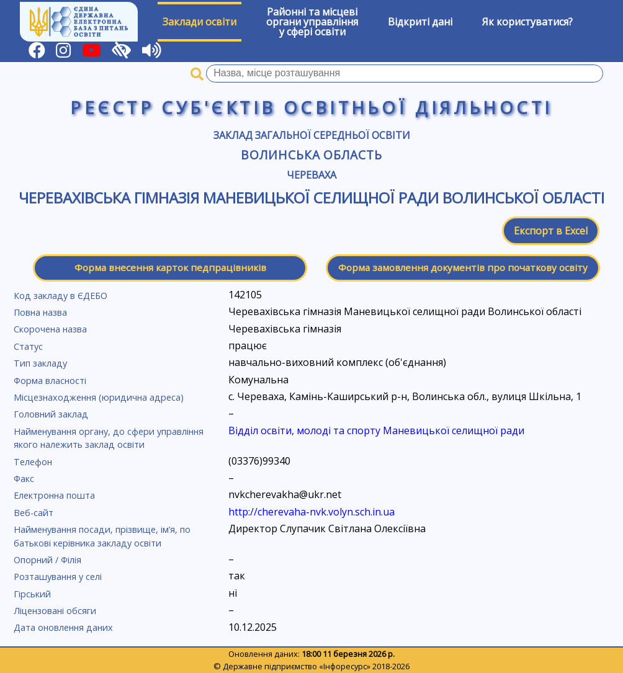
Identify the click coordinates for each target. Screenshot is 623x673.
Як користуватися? (527, 22)
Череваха (311, 175)
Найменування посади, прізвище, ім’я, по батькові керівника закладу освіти (102, 536)
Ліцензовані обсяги (55, 611)
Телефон (33, 462)
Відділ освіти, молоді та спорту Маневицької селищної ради (376, 430)
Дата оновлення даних (63, 627)
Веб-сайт (33, 513)
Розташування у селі (58, 576)
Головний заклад (51, 414)
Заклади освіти (199, 22)
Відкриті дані (420, 22)
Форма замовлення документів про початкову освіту (463, 267)
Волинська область (311, 154)
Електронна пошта (54, 495)
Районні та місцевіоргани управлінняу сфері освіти (312, 21)
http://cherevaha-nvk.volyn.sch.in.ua (311, 512)
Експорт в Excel (551, 231)
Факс (24, 478)
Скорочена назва (50, 329)
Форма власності (50, 380)
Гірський (32, 594)
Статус (28, 346)
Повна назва (40, 312)
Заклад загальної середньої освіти (311, 135)
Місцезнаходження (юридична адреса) (99, 397)
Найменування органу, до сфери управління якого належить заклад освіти (109, 438)
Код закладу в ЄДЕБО (60, 295)
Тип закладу (40, 363)
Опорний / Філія (47, 560)
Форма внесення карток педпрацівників (170, 267)
